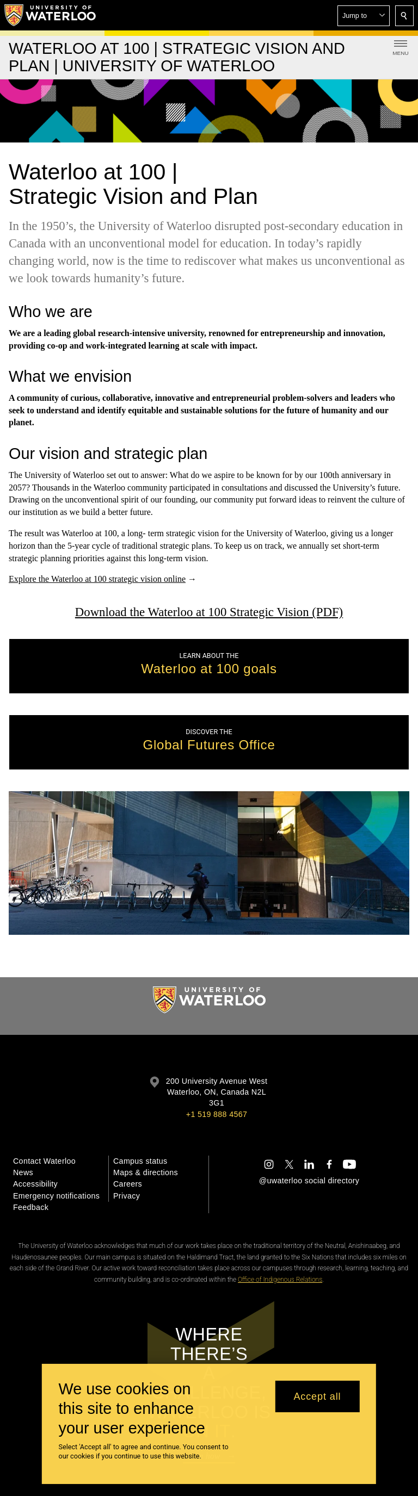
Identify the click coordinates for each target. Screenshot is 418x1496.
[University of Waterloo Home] (50, 15)
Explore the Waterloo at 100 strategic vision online (97, 579)
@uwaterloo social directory (309, 1180)
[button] (363, 16)
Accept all (317, 1396)
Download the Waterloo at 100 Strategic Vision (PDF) (209, 612)
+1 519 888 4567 (216, 1114)
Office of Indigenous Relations (280, 1279)
